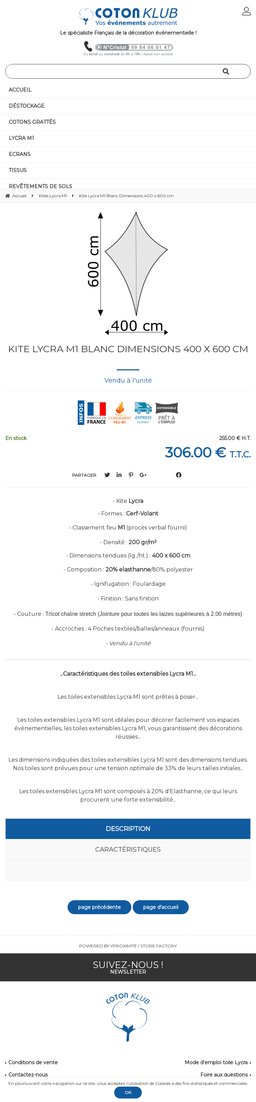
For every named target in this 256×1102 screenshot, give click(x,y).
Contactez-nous (28, 1075)
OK (128, 1092)
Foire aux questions (224, 1075)
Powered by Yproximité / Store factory (128, 945)
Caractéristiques (128, 849)
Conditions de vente (33, 1062)
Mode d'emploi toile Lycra (216, 1062)
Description (128, 829)
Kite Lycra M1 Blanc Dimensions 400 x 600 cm (128, 349)
